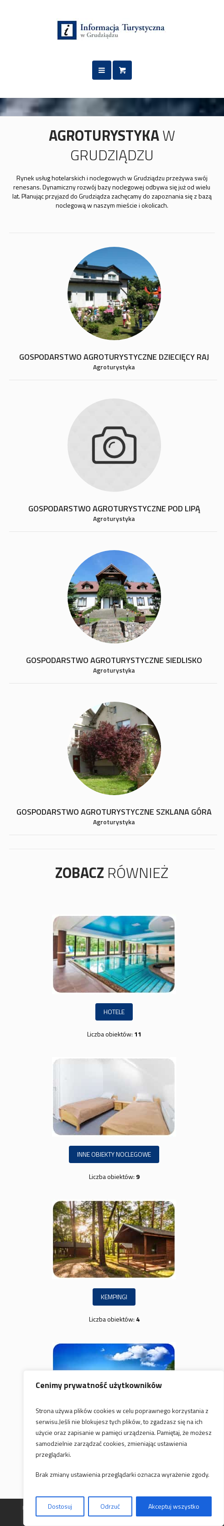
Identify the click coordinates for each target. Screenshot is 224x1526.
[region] (123, 1448)
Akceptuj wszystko (173, 1506)
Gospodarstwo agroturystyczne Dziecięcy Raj (114, 357)
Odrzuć (110, 1506)
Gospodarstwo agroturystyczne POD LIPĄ (114, 508)
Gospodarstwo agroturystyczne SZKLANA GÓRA (114, 812)
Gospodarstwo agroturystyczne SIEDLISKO (114, 660)
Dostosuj (60, 1506)
